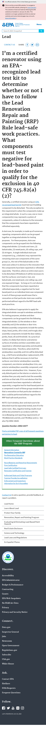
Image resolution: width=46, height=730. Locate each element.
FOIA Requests (9, 688)
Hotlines (6, 684)
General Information (11, 450)
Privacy (5, 608)
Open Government (10, 646)
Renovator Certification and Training (17, 470)
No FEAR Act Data (10, 603)
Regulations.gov (9, 650)
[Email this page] (37, 45)
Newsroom (7, 641)
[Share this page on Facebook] (27, 45)
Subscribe (6, 655)
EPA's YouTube (13, 708)
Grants (5, 594)
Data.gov (6, 627)
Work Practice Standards (13, 458)
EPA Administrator (11, 580)
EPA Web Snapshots (11, 598)
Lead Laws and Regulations (15, 537)
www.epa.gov (32, 7)
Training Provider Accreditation (15, 478)
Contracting (7, 589)
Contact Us (9, 44)
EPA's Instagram (22, 708)
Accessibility (8, 576)
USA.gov (6, 659)
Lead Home (9, 503)
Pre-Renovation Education (14, 455)
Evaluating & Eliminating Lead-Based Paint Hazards (22, 523)
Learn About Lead (11, 508)
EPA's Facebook (3, 708)
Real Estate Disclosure (13, 528)
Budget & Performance (12, 585)
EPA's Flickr (17, 708)
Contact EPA (8, 679)
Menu (39, 24)
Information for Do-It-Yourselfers (16, 483)
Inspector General (10, 632)
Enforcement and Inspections (15, 481)
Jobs (4, 636)
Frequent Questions (11, 693)
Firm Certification (10, 465)
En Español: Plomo (12, 542)
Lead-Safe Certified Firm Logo (15, 468)
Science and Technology (14, 533)
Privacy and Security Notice (14, 612)
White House (8, 664)
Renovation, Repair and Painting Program (21, 517)
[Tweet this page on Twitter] (32, 45)
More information (10, 18)
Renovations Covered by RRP (14, 452)
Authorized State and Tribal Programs (18, 475)
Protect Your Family (12, 512)
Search (41, 31)
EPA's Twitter (8, 708)
